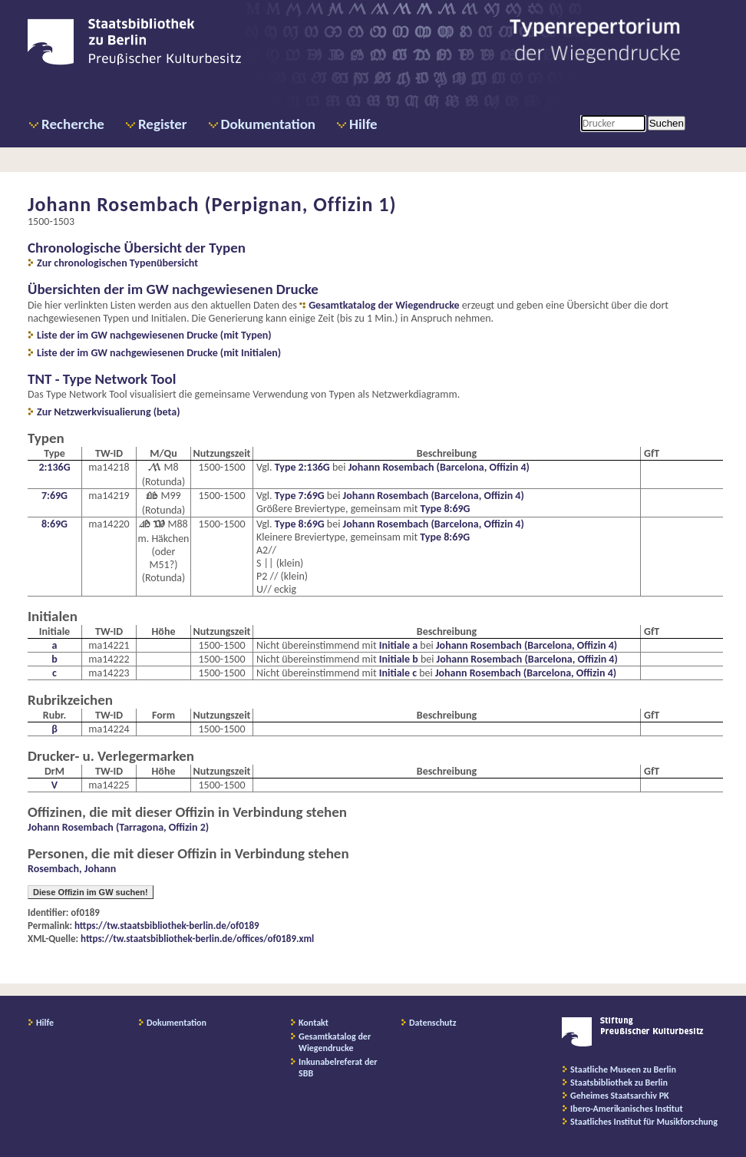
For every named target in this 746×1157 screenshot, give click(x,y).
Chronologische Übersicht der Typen (137, 247)
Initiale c (398, 672)
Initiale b (398, 659)
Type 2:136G (302, 467)
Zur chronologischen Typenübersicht (117, 262)
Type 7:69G (300, 495)
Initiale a (398, 645)
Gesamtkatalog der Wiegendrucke (384, 305)
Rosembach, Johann (72, 868)
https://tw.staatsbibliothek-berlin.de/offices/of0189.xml (197, 938)
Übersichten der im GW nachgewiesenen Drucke (173, 289)
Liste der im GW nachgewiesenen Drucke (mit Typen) (154, 335)
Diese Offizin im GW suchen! (90, 892)
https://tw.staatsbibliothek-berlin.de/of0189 (166, 925)
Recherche (72, 124)
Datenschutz (433, 1022)
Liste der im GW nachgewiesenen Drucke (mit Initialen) (159, 352)
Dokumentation (268, 124)
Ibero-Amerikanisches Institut (626, 1108)
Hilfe (363, 124)
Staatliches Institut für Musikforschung (644, 1121)
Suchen (666, 123)
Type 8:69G (445, 508)
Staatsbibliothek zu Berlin (619, 1082)
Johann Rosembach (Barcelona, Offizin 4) (439, 467)
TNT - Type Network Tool (102, 379)
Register (162, 124)
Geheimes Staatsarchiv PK (619, 1095)
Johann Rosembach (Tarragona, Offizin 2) (118, 827)
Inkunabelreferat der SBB (338, 1067)
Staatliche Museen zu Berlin (623, 1069)
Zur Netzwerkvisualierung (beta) (108, 411)
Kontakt (313, 1022)
